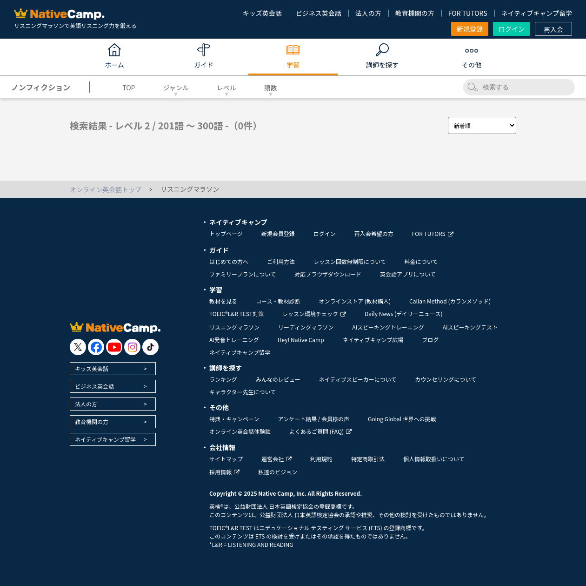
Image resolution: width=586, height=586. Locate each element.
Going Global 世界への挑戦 (402, 419)
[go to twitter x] (78, 347)
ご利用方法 (281, 261)
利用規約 (321, 459)
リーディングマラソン (305, 327)
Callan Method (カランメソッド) (450, 301)
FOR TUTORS (467, 13)
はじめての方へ (228, 261)
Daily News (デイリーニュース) (403, 313)
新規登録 (470, 29)
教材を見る (223, 301)
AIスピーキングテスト (470, 327)
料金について (421, 261)
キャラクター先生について (242, 392)
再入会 (553, 29)
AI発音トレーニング (234, 340)
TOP (128, 87)
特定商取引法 (368, 459)
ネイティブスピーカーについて (358, 379)
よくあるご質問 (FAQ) (320, 431)
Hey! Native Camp (301, 340)
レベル (226, 87)
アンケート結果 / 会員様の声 (313, 419)
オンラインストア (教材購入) (355, 301)
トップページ (226, 233)
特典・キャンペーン (234, 419)
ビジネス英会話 (318, 13)
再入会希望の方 (373, 233)
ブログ (430, 340)
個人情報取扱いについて (434, 459)
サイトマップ (226, 459)
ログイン (512, 29)
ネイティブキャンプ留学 (536, 13)
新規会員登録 (278, 233)
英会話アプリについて (408, 274)
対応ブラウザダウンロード (327, 274)
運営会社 (276, 459)
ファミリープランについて (242, 274)
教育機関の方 (414, 13)
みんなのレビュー (278, 379)
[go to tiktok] (150, 347)
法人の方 (368, 13)
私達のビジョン (277, 472)
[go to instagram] (132, 347)
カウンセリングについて (445, 379)
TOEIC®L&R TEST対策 (236, 313)
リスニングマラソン (234, 327)
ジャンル (175, 87)
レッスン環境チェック (314, 313)
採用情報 (224, 472)
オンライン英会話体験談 (240, 431)
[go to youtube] (114, 347)
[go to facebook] (96, 347)
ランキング (223, 379)
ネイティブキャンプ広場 (373, 340)
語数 (270, 87)
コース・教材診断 (278, 301)
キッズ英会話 (262, 13)
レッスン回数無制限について (349, 261)
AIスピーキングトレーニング (388, 327)
